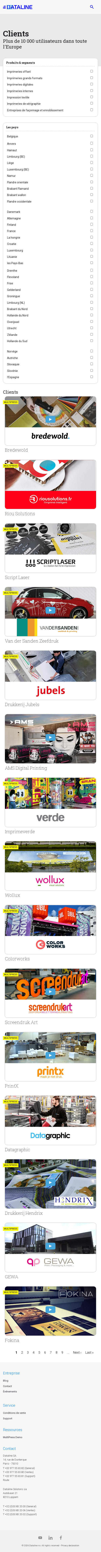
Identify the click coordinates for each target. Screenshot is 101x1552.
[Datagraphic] (50, 1124)
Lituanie (12, 256)
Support (7, 1418)
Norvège (12, 351)
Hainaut (12, 150)
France (11, 231)
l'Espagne (13, 377)
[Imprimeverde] (50, 806)
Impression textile (18, 97)
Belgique (12, 136)
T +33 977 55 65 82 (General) (19, 1468)
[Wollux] (50, 869)
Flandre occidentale (19, 201)
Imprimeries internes (20, 91)
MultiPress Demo (12, 1437)
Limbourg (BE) (16, 156)
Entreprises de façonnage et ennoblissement (35, 110)
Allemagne (14, 218)
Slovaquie (13, 364)
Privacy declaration (70, 1545)
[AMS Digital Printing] (50, 742)
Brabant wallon (16, 195)
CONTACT (9, 1448)
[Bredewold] (50, 424)
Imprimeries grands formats (24, 78)
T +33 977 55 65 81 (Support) (19, 1476)
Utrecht (11, 328)
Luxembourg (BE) (18, 169)
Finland (11, 224)
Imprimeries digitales (20, 84)
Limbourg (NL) (16, 302)
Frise (10, 283)
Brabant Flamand (18, 188)
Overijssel (13, 322)
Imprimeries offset (19, 71)
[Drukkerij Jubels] (50, 679)
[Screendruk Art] (50, 997)
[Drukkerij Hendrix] (50, 1187)
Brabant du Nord (17, 309)
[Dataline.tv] (40, 1538)
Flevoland (13, 277)
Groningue (13, 296)
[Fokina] (50, 1314)
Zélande (12, 334)
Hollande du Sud (17, 341)
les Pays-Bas (15, 263)
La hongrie (13, 237)
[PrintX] (50, 1060)
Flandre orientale (17, 182)
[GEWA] (50, 1251)
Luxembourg (15, 250)
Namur (11, 175)
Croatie (11, 244)
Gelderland (14, 289)
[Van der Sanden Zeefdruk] (50, 615)
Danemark (13, 211)
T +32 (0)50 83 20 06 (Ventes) (19, 1510)
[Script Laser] (50, 552)
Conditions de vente (14, 1412)
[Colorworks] (50, 933)
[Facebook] (61, 1538)
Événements (10, 1391)
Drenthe (12, 270)
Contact (7, 1386)
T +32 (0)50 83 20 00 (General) (19, 1506)
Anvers (11, 143)
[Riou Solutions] (50, 488)
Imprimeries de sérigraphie (24, 103)
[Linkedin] (50, 1538)
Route (6, 1480)
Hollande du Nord (17, 315)
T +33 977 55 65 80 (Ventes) (18, 1472)
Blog (5, 1380)
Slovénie (12, 370)
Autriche (12, 358)
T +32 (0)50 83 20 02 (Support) (20, 1514)
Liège (10, 163)
